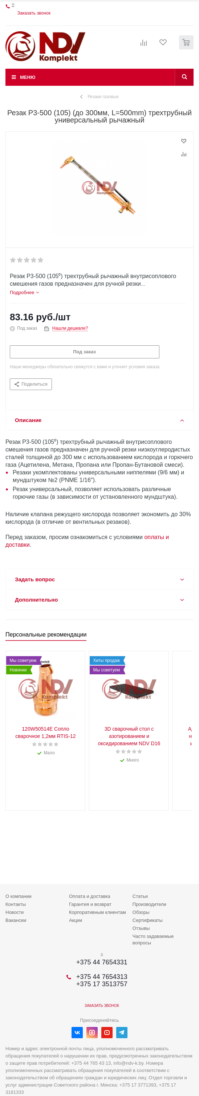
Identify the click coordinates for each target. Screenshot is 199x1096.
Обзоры (141, 912)
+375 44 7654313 (101, 976)
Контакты (15, 904)
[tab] (24, 292)
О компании (18, 896)
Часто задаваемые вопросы (153, 940)
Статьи (140, 896)
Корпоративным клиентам (97, 912)
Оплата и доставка (89, 896)
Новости (14, 912)
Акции (75, 920)
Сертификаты (148, 920)
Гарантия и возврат (90, 904)
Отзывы (141, 928)
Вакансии (15, 920)
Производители (149, 904)
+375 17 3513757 (101, 984)
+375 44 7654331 (101, 962)
